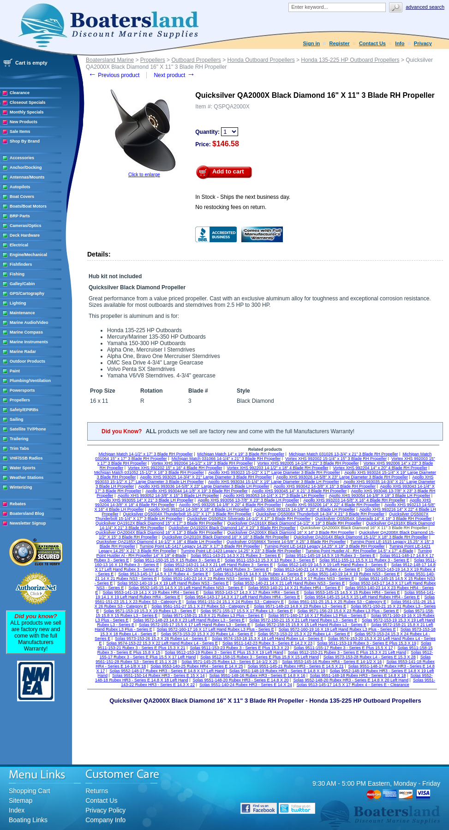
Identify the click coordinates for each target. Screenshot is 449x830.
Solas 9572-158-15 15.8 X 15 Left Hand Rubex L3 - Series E (310, 624)
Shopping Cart (29, 790)
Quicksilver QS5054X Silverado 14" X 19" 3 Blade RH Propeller (373, 518)
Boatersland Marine (110, 60)
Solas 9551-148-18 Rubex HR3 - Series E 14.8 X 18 (358, 675)
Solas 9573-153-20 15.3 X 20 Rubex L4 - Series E (207, 634)
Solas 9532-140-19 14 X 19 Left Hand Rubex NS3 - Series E (173, 583)
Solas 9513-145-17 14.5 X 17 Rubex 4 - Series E (163, 574)
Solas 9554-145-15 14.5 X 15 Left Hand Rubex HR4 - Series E (362, 597)
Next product (174, 75)
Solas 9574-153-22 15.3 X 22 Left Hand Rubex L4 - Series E (162, 643)
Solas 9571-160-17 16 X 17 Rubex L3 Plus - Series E (317, 615)
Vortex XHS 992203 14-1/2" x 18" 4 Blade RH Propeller (278, 468)
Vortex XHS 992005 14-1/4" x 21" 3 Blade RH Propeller (308, 463)
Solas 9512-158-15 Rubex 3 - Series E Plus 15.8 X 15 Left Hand (259, 657)
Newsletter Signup (28, 523)
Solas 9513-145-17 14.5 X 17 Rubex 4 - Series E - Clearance (353, 684)
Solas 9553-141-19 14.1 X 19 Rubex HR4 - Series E (150, 592)
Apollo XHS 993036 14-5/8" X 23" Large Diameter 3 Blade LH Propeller (203, 486)
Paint (15, 371)
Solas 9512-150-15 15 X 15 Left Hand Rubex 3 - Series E (216, 569)
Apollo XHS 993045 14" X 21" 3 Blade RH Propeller (299, 491)
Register (339, 43)
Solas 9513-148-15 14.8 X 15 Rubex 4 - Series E (258, 574)
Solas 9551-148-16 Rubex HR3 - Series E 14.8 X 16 (257, 675)
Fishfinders (21, 264)
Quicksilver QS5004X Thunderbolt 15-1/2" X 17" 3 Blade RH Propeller (187, 514)
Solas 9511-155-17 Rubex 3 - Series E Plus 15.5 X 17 (343, 647)
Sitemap (20, 800)
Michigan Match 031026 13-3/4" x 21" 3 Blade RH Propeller (343, 454)
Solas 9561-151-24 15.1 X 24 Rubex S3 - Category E (235, 601)
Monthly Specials (27, 112)
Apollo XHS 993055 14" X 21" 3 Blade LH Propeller (146, 500)
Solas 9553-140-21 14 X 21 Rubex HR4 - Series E (294, 587)
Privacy (423, 43)
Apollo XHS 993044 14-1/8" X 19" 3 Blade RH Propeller (196, 491)
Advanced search (425, 7)
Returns (96, 790)
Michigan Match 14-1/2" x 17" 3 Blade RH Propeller (146, 454)
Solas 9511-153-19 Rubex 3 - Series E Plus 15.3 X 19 (366, 643)
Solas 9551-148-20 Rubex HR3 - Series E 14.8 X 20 (240, 680)
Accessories (22, 157)
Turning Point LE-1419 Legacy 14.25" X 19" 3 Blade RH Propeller (324, 546)
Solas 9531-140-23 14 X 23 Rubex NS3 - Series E (208, 578)
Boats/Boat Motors (28, 206)
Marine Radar (23, 351)
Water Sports (23, 468)
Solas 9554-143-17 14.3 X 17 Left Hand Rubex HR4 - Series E (242, 597)
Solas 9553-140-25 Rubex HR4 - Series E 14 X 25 (196, 666)
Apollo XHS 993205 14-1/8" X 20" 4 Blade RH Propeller (230, 504)
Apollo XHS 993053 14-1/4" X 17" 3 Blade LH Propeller (274, 495)
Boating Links (28, 820)
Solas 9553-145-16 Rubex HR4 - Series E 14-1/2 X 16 (332, 661)
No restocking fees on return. (230, 207)
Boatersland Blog (27, 513)
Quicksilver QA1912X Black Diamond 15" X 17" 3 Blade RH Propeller (159, 523)
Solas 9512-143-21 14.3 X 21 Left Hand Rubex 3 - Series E (218, 564)
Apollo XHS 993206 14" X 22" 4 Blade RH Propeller (332, 504)
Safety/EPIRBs (24, 409)
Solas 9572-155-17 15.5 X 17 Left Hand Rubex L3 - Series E (195, 624)
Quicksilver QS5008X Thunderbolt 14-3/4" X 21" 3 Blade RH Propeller (320, 514)
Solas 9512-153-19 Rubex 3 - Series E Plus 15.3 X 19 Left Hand (224, 652)
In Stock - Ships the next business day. (242, 197)
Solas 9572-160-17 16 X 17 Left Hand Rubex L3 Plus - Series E (215, 629)
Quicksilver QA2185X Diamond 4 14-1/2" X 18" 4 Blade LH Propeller (159, 541)
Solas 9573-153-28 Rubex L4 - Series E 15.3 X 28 (369, 657)
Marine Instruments (29, 342)
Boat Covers (22, 196)
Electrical (19, 245)
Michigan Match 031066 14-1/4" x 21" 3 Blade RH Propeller (226, 458)
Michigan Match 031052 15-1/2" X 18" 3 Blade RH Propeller (149, 472)
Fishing (17, 274)
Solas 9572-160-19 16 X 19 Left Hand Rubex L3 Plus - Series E (337, 629)
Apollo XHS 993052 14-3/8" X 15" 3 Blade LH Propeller (168, 495)
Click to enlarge (144, 174)
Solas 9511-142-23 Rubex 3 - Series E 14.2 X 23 (267, 643)
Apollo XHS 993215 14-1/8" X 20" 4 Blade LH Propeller (304, 509)
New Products (23, 121)
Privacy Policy (105, 810)
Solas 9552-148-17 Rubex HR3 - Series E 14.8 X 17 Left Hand (167, 671)
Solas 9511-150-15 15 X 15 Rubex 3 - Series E (176, 560)
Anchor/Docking (26, 167)
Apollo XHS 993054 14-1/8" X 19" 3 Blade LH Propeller (380, 495)
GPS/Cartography (27, 293)
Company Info (105, 820)
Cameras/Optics (26, 225)
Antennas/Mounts (27, 177)
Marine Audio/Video (29, 322)
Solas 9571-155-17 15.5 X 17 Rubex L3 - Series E (246, 611)
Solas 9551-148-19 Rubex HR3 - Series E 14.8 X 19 (277, 671)
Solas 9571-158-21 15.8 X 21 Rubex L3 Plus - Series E (212, 615)
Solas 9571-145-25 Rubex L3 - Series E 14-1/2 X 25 (229, 661)
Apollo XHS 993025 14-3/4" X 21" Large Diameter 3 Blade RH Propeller (206, 477)
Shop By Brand (25, 141)
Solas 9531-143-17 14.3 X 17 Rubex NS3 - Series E (306, 578)
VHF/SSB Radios (26, 458)
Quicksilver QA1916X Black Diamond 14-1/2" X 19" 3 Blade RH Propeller (294, 523)
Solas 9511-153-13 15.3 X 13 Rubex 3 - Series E (270, 560)
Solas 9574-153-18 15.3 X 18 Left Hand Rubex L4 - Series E (267, 638)
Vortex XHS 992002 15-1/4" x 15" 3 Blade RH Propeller (336, 458)
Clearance (20, 92)
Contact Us (372, 43)
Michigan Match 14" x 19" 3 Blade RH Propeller (241, 454)
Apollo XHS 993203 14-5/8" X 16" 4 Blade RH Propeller (354, 500)
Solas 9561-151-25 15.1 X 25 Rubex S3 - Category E (337, 601)
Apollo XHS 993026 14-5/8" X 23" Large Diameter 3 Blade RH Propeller (342, 477)
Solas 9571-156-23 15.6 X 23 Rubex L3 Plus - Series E (348, 611)
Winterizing (21, 487)
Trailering (19, 438)
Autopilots (20, 187)
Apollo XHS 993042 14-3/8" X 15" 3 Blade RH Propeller (325, 486)
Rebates (18, 504)
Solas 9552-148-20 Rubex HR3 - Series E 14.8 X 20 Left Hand (350, 680)
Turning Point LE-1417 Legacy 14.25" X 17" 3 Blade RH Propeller (200, 546)
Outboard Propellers (196, 60)
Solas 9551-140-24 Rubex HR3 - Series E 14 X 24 (245, 684)
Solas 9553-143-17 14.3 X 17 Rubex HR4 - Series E (251, 592)
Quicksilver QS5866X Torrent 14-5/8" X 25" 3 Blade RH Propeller (286, 541)
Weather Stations (26, 477)
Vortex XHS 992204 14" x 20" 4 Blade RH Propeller (380, 468)
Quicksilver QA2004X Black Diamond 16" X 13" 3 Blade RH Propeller (159, 532)
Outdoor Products (27, 361)
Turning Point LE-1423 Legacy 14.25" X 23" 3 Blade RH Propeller (241, 551)
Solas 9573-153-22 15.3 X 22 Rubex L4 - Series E (303, 634)
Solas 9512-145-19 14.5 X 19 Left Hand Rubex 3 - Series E (332, 564)
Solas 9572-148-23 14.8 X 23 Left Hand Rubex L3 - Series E (189, 620)
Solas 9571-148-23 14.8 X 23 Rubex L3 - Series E (300, 606)
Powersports (22, 390)
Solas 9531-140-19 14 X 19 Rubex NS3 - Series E (353, 574)
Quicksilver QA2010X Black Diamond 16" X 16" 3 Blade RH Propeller (225, 537)
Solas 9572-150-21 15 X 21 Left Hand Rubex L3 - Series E (303, 620)
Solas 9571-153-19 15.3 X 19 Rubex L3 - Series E (149, 611)
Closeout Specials (28, 102)
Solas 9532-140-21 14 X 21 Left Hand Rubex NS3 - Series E (289, 583)
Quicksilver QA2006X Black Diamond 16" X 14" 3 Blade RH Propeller (290, 532)
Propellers (20, 400)
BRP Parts (20, 216)
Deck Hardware (25, 235)
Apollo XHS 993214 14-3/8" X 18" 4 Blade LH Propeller (199, 509)
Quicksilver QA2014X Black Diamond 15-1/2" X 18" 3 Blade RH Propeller (360, 537)
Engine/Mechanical (28, 254)
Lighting (18, 303)
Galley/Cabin (22, 283)
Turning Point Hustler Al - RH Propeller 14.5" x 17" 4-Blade (359, 551)
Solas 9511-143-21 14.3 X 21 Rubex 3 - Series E (236, 555)
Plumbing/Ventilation (30, 380)
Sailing (17, 419)
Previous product (113, 75)
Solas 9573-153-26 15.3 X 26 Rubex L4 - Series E (161, 638)
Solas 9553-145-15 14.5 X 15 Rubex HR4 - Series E (352, 592)
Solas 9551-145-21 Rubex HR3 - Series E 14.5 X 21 (296, 666)
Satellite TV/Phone (28, 429)
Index (16, 810)
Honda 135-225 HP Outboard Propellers (350, 60)
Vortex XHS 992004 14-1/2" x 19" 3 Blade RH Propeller (202, 463)
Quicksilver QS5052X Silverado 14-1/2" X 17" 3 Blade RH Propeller (249, 518)
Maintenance (22, 313)
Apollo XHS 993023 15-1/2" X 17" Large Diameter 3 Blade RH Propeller (274, 472)
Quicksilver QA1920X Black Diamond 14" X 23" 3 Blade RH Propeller (232, 527)
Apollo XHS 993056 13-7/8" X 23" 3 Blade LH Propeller (248, 500)
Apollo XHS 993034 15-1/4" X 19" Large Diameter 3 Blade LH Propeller (273, 481)
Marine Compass (26, 332)
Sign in (311, 43)
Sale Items (20, 131)
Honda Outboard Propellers (261, 60)
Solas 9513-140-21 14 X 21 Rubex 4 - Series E (317, 569)
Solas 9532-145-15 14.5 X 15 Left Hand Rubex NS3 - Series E (185, 587)
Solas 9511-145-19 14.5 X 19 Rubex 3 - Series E (330, 555)
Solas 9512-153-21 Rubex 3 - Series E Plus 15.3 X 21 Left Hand (347, 652)
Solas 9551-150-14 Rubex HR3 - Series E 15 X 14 (158, 675)
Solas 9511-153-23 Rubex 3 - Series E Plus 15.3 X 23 (239, 647)
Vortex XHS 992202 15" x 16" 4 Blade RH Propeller (175, 468)
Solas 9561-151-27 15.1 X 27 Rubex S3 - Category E (200, 606)
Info (399, 43)
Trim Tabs (19, 448)
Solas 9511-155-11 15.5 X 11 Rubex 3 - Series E (364, 560)
